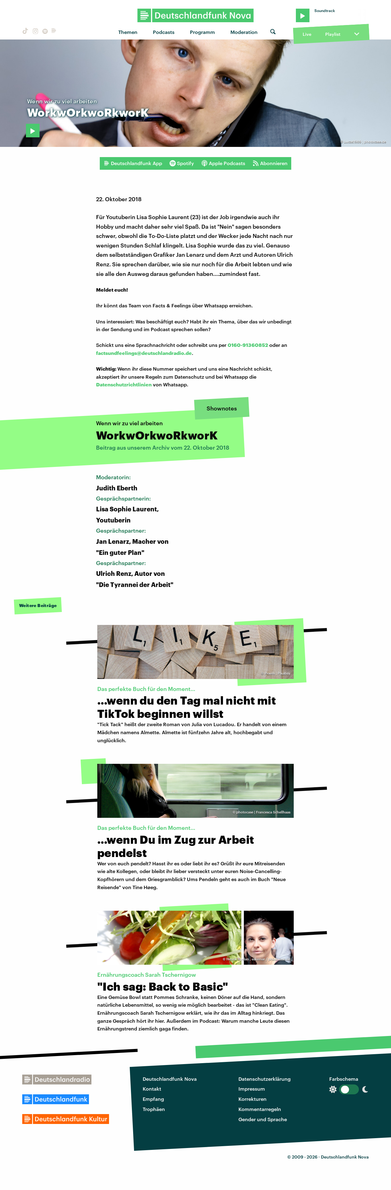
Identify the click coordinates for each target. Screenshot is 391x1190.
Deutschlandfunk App (132, 163)
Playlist (332, 34)
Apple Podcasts (223, 163)
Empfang (153, 1099)
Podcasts (163, 32)
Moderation (244, 32)
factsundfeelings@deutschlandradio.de (144, 353)
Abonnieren (270, 163)
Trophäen (154, 1109)
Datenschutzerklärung (264, 1079)
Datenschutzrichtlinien (124, 384)
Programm (202, 32)
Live (307, 34)
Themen (127, 32)
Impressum (251, 1089)
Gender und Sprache (262, 1119)
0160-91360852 (248, 345)
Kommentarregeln (259, 1109)
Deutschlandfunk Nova (170, 1079)
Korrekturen (252, 1099)
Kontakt (152, 1089)
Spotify (182, 163)
